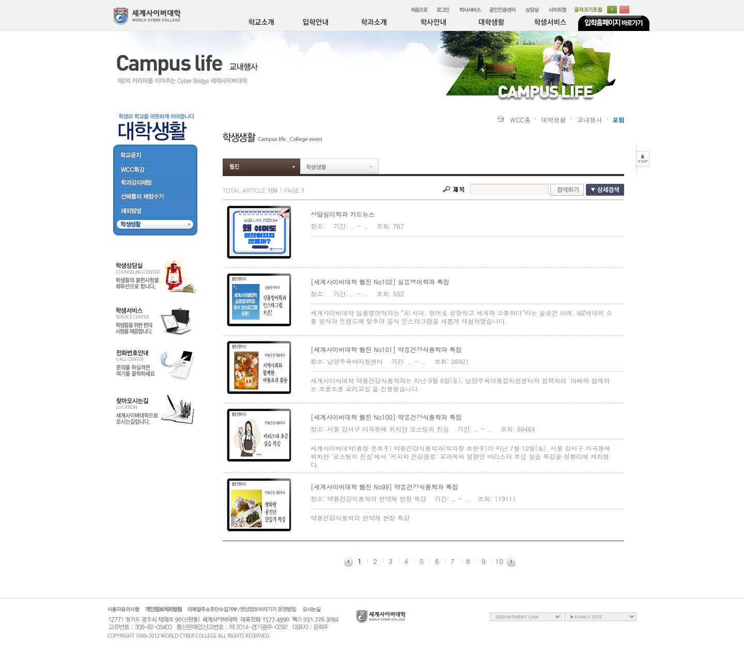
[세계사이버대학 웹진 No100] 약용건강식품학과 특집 (386, 417)
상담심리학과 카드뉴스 (343, 214)
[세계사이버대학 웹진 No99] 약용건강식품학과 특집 (384, 486)
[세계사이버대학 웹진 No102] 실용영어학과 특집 (380, 281)
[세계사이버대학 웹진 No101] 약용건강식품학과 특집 (386, 349)
